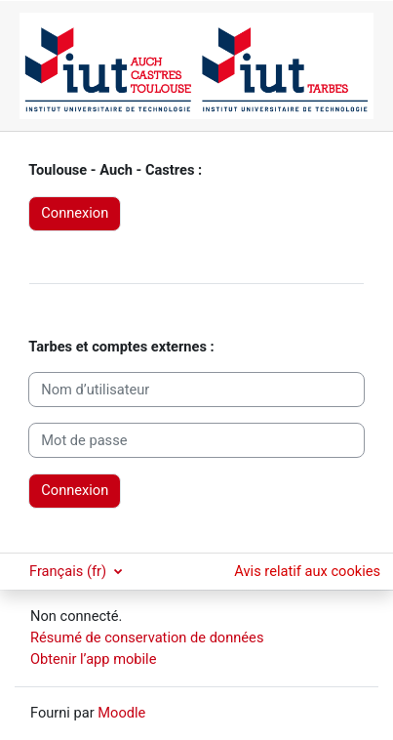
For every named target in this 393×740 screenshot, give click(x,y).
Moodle (121, 712)
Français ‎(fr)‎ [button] (69, 571)
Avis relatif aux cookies (307, 571)
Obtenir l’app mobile (93, 659)
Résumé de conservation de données (146, 637)
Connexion (74, 213)
